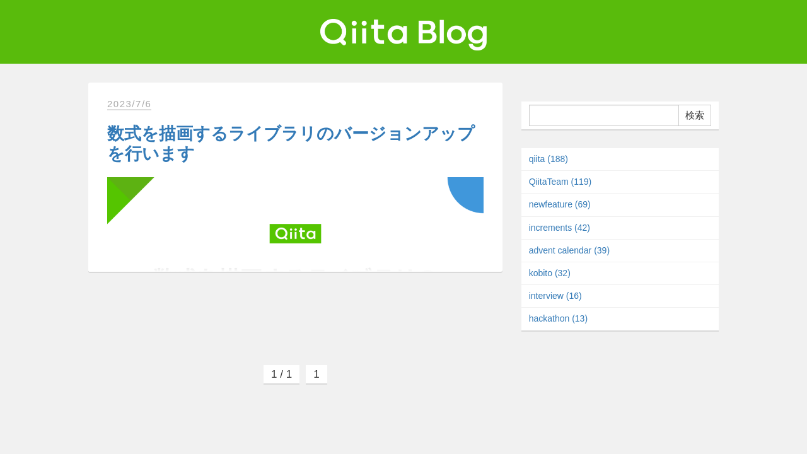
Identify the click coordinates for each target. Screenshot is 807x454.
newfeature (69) (560, 204)
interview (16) (555, 296)
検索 (694, 115)
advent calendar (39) (569, 250)
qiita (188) (548, 159)
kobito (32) (550, 273)
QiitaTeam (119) (560, 182)
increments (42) (559, 228)
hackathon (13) (558, 318)
